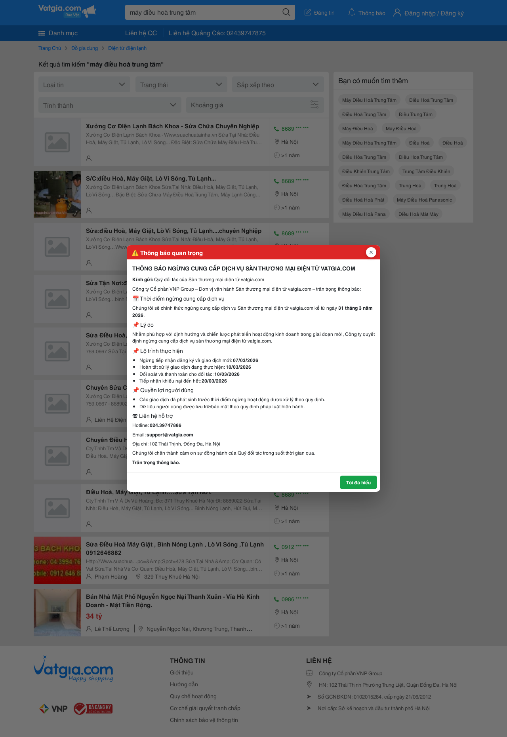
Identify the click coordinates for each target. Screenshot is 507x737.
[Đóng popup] (371, 252)
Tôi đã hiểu (358, 482)
